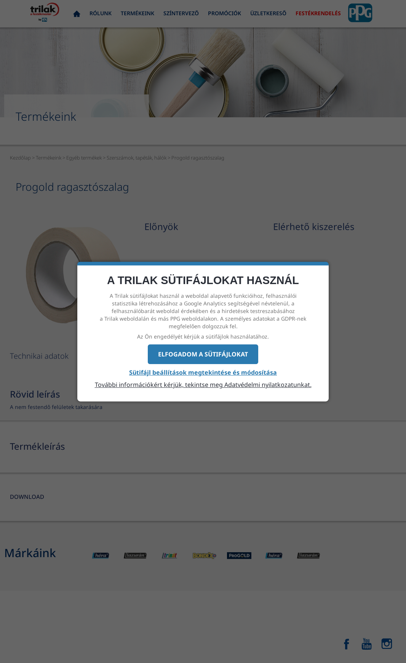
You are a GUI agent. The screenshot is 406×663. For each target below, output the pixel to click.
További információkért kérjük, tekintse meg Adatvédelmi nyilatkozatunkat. (203, 384)
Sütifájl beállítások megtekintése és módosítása (203, 373)
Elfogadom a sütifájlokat (203, 354)
